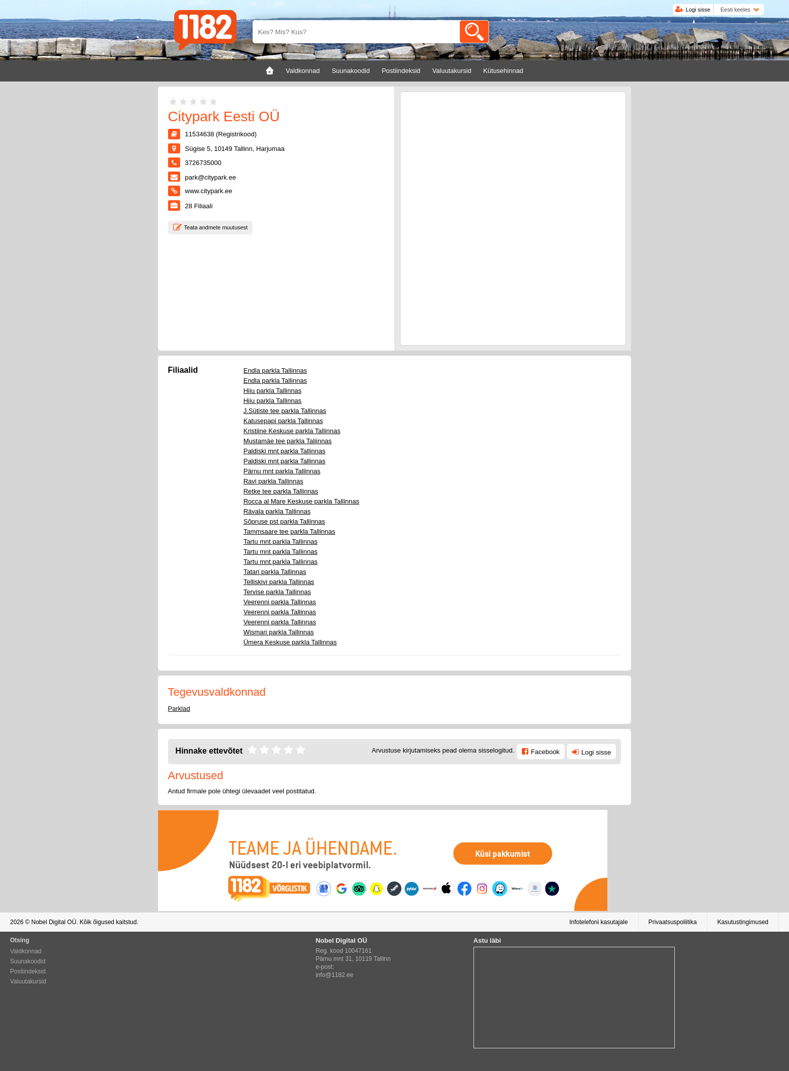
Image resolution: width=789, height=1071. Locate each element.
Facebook (545, 752)
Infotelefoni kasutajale (598, 922)
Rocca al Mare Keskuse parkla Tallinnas (301, 501)
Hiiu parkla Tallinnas (272, 390)
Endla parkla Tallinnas (275, 370)
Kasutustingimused (743, 922)
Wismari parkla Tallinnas (279, 632)
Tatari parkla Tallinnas (275, 571)
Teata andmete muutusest (216, 227)
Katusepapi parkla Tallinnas (283, 421)
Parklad (179, 708)
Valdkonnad (26, 951)
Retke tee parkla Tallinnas (281, 491)
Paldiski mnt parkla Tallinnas (285, 451)
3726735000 (203, 163)
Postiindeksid (28, 971)
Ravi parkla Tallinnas (273, 481)
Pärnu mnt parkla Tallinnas (282, 471)
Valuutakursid (28, 981)
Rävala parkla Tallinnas (277, 511)
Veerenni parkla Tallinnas (280, 602)
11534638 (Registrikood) (221, 134)
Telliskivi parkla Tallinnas (279, 582)
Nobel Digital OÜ (53, 922)
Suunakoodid (27, 961)
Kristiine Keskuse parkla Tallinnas (292, 431)
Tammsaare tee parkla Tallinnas (290, 531)
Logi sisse (698, 10)
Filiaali (199, 206)
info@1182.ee (334, 974)
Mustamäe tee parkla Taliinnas (288, 441)
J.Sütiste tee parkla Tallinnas (285, 411)
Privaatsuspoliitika (673, 922)
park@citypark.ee (210, 177)
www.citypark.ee (208, 191)
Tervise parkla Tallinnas (277, 592)
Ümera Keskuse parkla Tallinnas (290, 642)
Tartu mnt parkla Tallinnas (281, 541)
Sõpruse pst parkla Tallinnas (284, 521)
